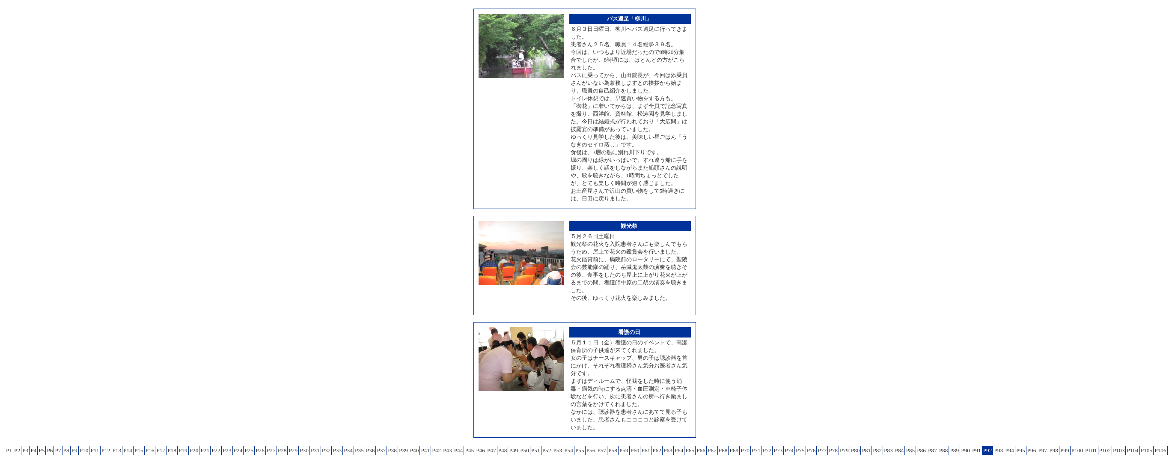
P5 (42, 450)
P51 (535, 450)
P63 (667, 450)
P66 (700, 450)
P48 (502, 450)
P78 (833, 450)
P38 (392, 450)
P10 (84, 450)
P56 (590, 450)
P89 (954, 450)
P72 (767, 450)
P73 (777, 450)
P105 (1146, 450)
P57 (601, 450)
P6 (50, 450)
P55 (579, 450)
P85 (910, 450)
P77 (822, 450)
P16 (150, 450)
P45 (469, 450)
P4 (33, 450)
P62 (656, 450)
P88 (943, 450)
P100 (1077, 450)
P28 (282, 450)
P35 (359, 450)
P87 (932, 450)
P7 (58, 450)
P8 (66, 450)
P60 (635, 450)
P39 (403, 450)
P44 (458, 450)
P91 (976, 450)
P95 (1020, 450)
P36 (370, 450)
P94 (1009, 450)
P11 (94, 450)
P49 (513, 450)
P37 (381, 450)
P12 (105, 450)
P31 (315, 450)
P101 (1091, 450)
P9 (74, 450)
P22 (215, 450)
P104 (1132, 450)
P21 (204, 450)
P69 (733, 450)
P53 (557, 450)
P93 (998, 450)
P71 (756, 450)
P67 (712, 450)
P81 (866, 450)
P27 (271, 450)
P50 (524, 450)
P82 (877, 450)
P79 (844, 450)
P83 (888, 450)
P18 (171, 450)
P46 (480, 450)
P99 (1064, 450)
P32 (326, 450)
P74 (789, 450)
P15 (138, 450)
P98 (1053, 450)
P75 (800, 450)
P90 (965, 450)
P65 (689, 450)
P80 (855, 450)
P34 (348, 450)
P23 (227, 450)
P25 (248, 450)
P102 (1105, 450)
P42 (436, 450)
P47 (491, 450)
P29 (293, 450)
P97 (1042, 450)
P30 (304, 450)
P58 (612, 450)
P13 (116, 450)
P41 (425, 450)
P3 (25, 450)
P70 (745, 450)
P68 (723, 450)
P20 (194, 450)
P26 (260, 450)
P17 (160, 450)
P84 (899, 450)
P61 (645, 450)
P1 (9, 450)
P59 (623, 450)
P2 (17, 450)
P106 (1160, 450)
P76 (811, 450)
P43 (447, 450)
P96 (1031, 450)
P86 (921, 450)
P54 (568, 450)
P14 (127, 450)
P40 (414, 450)
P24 (238, 450)
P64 (679, 450)
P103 (1118, 450)
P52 (546, 450)
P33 (337, 450)
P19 (182, 450)
